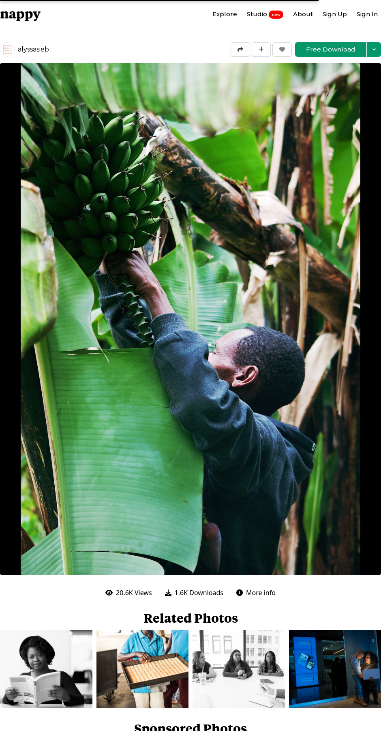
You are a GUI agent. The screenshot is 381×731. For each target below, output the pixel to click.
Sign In (367, 14)
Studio (265, 14)
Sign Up (335, 14)
